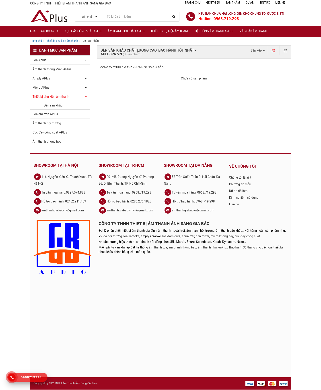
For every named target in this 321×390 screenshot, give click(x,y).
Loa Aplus (39, 60)
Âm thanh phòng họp (47, 141)
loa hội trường (112, 236)
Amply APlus (41, 78)
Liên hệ (280, 2)
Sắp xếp (258, 50)
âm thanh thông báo (182, 247)
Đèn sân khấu (53, 105)
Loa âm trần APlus (45, 114)
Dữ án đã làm (238, 191)
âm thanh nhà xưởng (212, 247)
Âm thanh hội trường (47, 123)
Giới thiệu (213, 2)
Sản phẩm (233, 2)
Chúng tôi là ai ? (240, 177)
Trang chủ (193, 2)
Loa (33, 31)
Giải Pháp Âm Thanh (253, 31)
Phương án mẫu (240, 184)
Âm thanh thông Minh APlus (52, 69)
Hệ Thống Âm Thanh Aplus (214, 31)
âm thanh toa (158, 247)
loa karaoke (131, 236)
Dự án (249, 2)
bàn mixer (202, 236)
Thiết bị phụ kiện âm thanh (170, 31)
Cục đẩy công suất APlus (83, 31)
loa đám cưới (171, 236)
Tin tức (265, 2)
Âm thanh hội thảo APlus (126, 31)
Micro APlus (50, 31)
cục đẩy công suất (247, 236)
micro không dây (222, 236)
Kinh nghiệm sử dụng (244, 197)
